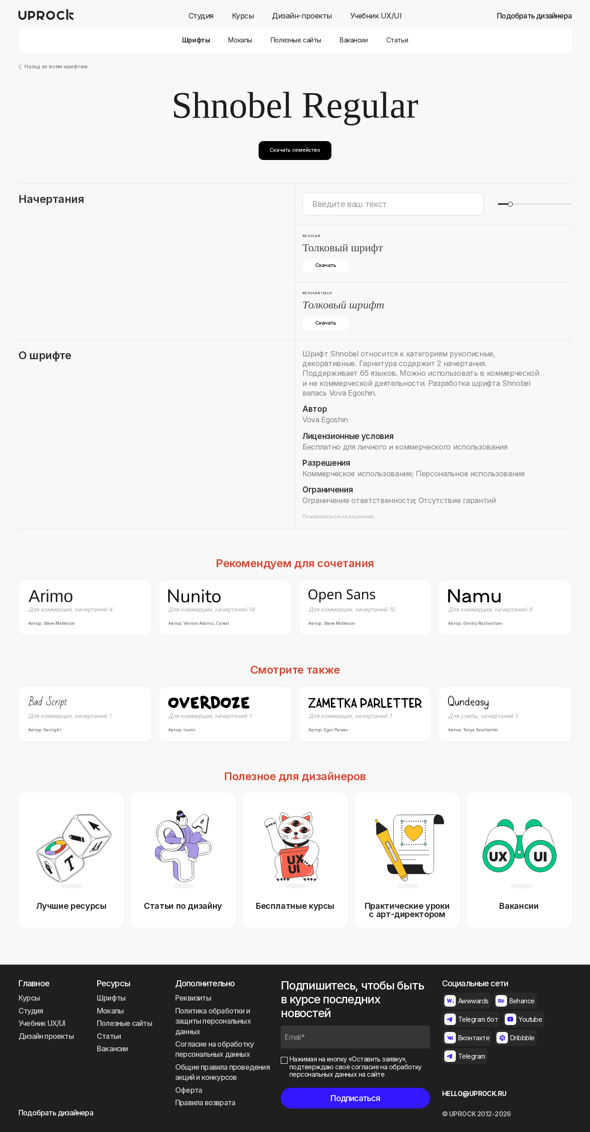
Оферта (188, 1090)
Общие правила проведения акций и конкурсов (222, 1072)
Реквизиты (193, 997)
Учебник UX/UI (376, 16)
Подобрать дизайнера (534, 16)
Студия (201, 16)
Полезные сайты (296, 40)
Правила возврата (205, 1102)
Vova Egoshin (325, 419)
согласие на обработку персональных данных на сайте (355, 1071)
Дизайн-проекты (301, 16)
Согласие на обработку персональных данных (214, 1049)
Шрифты (196, 40)
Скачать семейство (295, 150)
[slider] (510, 204)
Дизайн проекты (46, 1036)
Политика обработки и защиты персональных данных (213, 1021)
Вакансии (354, 40)
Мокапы (240, 40)
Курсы (243, 16)
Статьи (397, 40)
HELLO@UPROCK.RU (474, 1093)
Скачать (325, 265)
